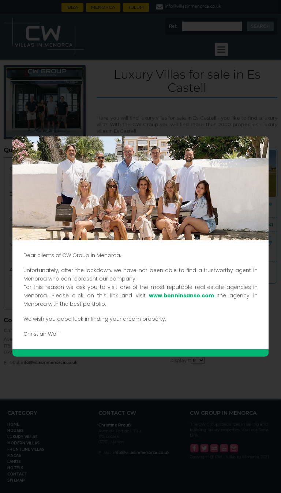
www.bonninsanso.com (181, 295)
